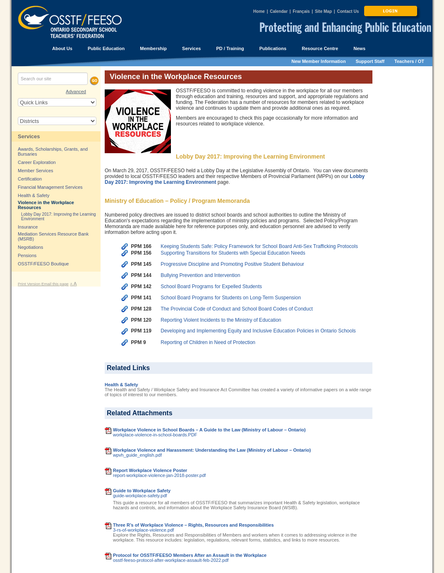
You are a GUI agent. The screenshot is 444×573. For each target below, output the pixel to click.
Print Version (29, 284)
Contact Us (348, 11)
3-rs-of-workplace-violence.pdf (143, 529)
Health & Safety (121, 384)
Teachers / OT (409, 61)
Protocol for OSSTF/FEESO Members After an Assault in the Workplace (189, 555)
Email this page (55, 284)
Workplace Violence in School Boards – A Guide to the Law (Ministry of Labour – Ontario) (209, 429)
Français (301, 11)
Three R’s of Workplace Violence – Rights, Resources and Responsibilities (193, 524)
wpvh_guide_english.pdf (137, 455)
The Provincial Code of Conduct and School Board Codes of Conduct (237, 309)
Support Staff (370, 61)
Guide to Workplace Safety (141, 490)
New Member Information (318, 61)
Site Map (323, 11)
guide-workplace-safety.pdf (140, 495)
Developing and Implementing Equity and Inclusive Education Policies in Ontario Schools (258, 331)
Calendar (279, 11)
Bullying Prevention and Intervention (200, 275)
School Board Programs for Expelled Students (211, 286)
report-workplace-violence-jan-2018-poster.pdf (159, 475)
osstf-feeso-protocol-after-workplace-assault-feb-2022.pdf (170, 560)
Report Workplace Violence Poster (150, 470)
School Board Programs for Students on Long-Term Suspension (231, 298)
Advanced (76, 91)
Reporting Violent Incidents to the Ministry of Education (221, 320)
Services (29, 136)
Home (259, 11)
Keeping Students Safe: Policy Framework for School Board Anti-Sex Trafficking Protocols (259, 246)
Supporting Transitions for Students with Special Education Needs (233, 253)
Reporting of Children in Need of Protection (208, 342)
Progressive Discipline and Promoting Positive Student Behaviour (232, 264)
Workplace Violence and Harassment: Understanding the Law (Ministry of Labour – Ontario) (212, 450)
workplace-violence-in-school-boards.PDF (155, 434)
